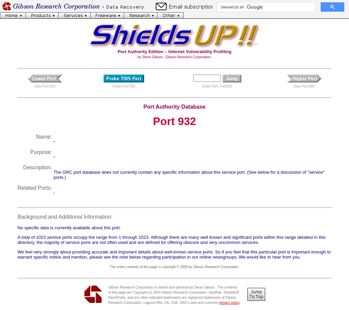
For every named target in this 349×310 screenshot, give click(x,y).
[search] (266, 7)
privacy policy (229, 303)
